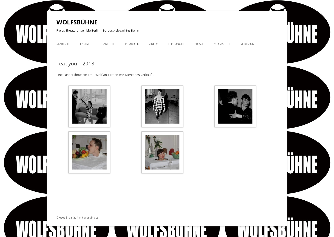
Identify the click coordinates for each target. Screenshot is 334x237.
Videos (153, 44)
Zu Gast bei (222, 44)
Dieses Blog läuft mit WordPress (77, 217)
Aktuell (109, 44)
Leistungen (176, 44)
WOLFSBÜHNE (76, 22)
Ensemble (86, 44)
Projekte (132, 44)
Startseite (63, 44)
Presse (199, 44)
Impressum (247, 44)
